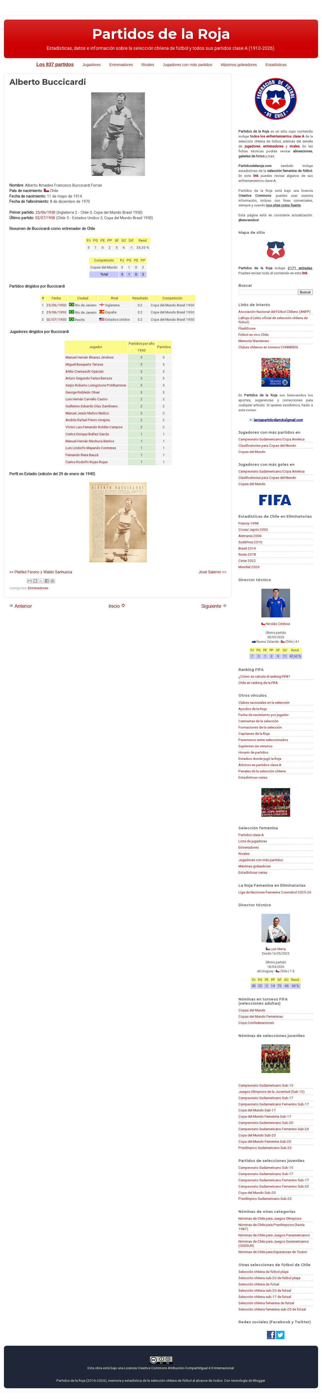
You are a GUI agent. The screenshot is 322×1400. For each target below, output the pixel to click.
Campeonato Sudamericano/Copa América (271, 439)
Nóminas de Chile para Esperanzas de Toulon (272, 1252)
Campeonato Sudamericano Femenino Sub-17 (273, 1104)
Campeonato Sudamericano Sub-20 (265, 1123)
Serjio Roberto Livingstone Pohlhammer (96, 385)
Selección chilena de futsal (258, 1284)
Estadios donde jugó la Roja (259, 758)
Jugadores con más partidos (187, 64)
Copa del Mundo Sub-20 (257, 1135)
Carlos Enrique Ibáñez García (87, 434)
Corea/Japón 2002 (253, 529)
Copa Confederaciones (256, 1023)
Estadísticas (276, 64)
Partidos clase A (251, 835)
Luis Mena (278, 949)
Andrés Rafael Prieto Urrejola (88, 420)
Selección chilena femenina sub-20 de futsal (272, 1309)
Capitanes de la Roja (254, 733)
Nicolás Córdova (278, 624)
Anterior (20, 606)
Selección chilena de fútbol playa (263, 1272)
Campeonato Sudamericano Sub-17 (265, 1098)
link (256, 176)
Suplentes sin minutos (255, 746)
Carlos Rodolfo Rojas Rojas (87, 462)
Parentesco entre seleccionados (263, 740)
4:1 (297, 642)
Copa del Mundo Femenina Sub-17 (264, 1116)
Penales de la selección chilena (262, 771)
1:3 (292, 971)
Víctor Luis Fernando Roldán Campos (94, 427)
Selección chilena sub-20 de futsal (264, 1290)
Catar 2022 (247, 560)
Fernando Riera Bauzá (82, 455)
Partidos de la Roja (161, 34)
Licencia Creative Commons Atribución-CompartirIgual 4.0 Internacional (179, 1368)
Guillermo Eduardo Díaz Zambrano (92, 406)
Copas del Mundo (252, 452)
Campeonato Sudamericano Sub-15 (265, 1085)
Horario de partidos (253, 752)
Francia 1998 (248, 523)
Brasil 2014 (247, 548)
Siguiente (214, 606)
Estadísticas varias (252, 777)
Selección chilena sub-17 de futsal (264, 1297)
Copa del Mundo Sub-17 (257, 1110)
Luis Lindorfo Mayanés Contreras (91, 448)
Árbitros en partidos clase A (259, 765)
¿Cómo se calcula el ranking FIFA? (264, 676)
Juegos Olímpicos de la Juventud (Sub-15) (271, 1091)
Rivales (148, 64)
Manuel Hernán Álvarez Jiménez (90, 357)
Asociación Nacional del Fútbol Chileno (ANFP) (274, 311)
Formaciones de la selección (260, 727)
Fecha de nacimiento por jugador (263, 715)
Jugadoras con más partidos (260, 860)
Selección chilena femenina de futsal (266, 1303)
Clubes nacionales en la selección (264, 702)
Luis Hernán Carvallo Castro (87, 399)
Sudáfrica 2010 (250, 542)
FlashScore (246, 328)
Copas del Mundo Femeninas (260, 1016)
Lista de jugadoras (252, 841)
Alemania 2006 (250, 536)
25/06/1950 (45, 212)
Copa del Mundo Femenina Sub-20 (264, 1141)
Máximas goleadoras (254, 866)
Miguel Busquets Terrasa (84, 364)
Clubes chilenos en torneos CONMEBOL (268, 347)
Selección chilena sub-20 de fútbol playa (269, 1278)
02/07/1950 (45, 218)
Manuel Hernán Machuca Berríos (90, 441)
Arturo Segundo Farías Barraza (89, 378)
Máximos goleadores (239, 64)
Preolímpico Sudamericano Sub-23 (265, 1148)
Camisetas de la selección (258, 721)
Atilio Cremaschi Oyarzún (85, 371)
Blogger (259, 1380)
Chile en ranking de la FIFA (258, 683)
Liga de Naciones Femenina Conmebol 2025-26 (274, 892)
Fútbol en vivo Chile (253, 334)
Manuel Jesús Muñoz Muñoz (87, 413)
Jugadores (91, 64)
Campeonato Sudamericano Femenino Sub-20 (273, 1129)
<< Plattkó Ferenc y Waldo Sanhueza (40, 572)
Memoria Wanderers (253, 341)
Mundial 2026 (249, 567)
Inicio (116, 606)
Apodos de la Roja (252, 709)
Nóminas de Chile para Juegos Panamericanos (274, 1235)
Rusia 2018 (247, 554)
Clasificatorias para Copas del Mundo (267, 445)
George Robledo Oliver (83, 392)
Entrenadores (121, 64)
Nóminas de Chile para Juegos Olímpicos (269, 1218)
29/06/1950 (56, 312)
